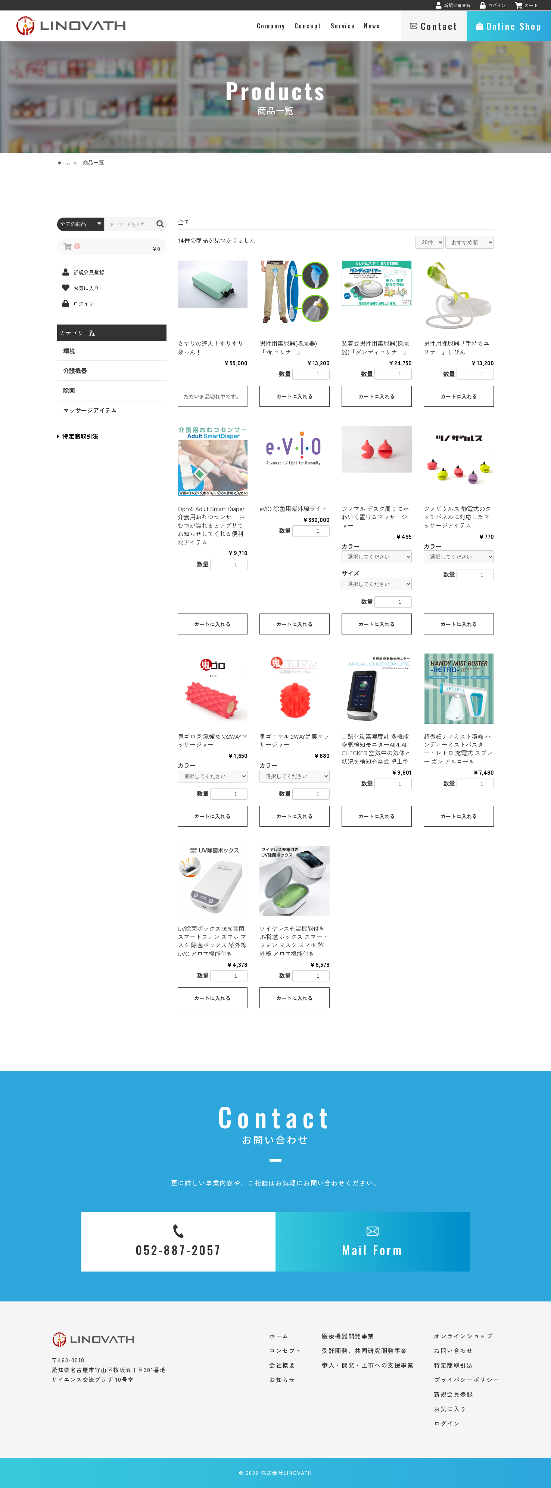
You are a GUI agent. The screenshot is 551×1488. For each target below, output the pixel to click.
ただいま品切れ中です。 (212, 396)
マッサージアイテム (90, 410)
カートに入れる (294, 396)
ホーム (64, 163)
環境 (69, 350)
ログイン (447, 1423)
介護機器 (75, 370)
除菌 (69, 390)
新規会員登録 (453, 1394)
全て (184, 221)
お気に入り (450, 1408)
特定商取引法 (77, 435)
